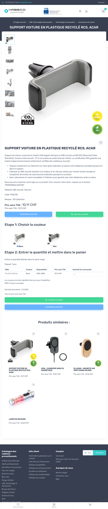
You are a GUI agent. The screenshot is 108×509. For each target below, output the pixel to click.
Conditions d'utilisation (38, 471)
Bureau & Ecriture (9, 489)
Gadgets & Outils (8, 492)
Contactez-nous (25, 2)
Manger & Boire (8, 480)
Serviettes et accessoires (11, 467)
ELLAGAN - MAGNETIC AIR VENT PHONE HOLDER (84, 369)
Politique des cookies (37, 478)
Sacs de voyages (8, 471)
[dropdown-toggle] (103, 11)
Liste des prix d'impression (39, 462)
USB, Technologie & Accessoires (9, 484)
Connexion (60, 456)
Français (101, 2)
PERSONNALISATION (28, 214)
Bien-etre (5, 477)
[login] (91, 11)
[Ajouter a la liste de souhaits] (33, 334)
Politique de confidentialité (39, 475)
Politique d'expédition (37, 465)
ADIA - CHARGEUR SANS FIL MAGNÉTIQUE (52, 369)
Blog (57, 479)
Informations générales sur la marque (40, 457)
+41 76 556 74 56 (11, 2)
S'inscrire (99, 453)
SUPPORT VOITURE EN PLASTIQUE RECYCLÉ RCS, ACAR (20, 370)
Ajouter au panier (79, 214)
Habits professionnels (10, 464)
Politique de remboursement (40, 468)
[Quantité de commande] (88, 274)
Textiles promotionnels (10, 461)
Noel (3, 499)
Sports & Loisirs (8, 474)
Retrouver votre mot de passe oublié (67, 460)
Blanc (20, 246)
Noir (54, 246)
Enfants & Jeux (8, 496)
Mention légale (61, 473)
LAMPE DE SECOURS (17, 419)
